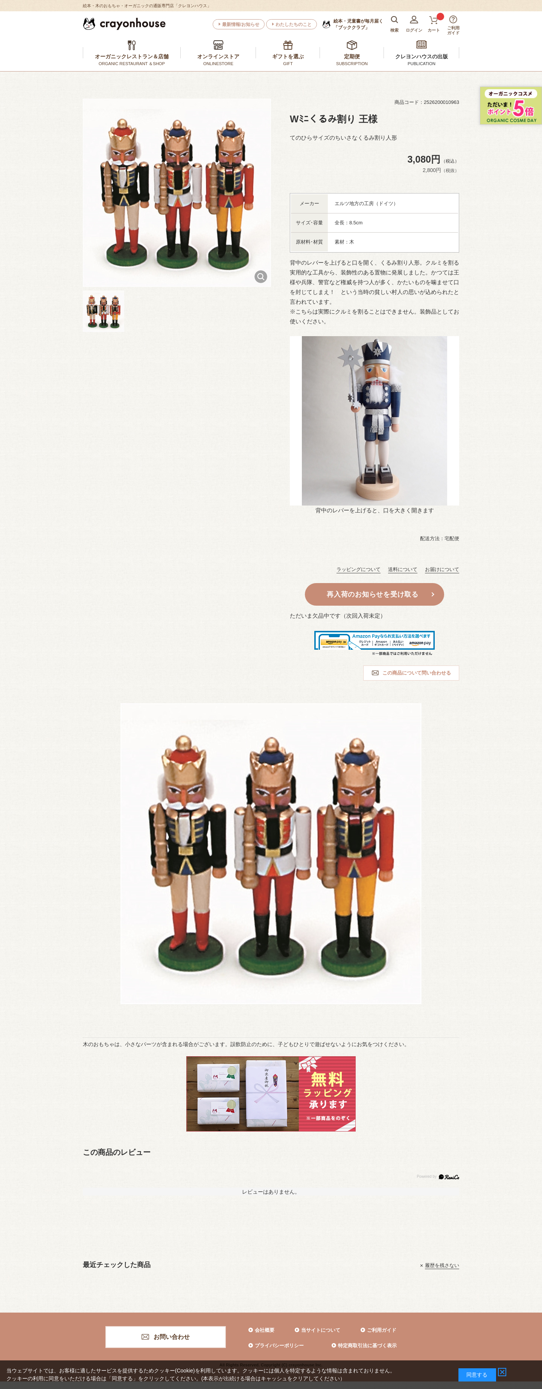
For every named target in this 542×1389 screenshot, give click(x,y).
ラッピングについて (358, 569)
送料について (402, 569)
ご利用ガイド (381, 1330)
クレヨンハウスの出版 (421, 56)
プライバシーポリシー (279, 1345)
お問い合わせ (172, 1337)
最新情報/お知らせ (240, 24)
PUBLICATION (421, 63)
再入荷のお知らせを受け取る (372, 594)
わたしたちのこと (294, 24)
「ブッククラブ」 (358, 24)
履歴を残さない (442, 1265)
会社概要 (264, 1330)
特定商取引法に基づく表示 (367, 1345)
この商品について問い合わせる (416, 673)
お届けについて (442, 569)
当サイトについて (320, 1330)
